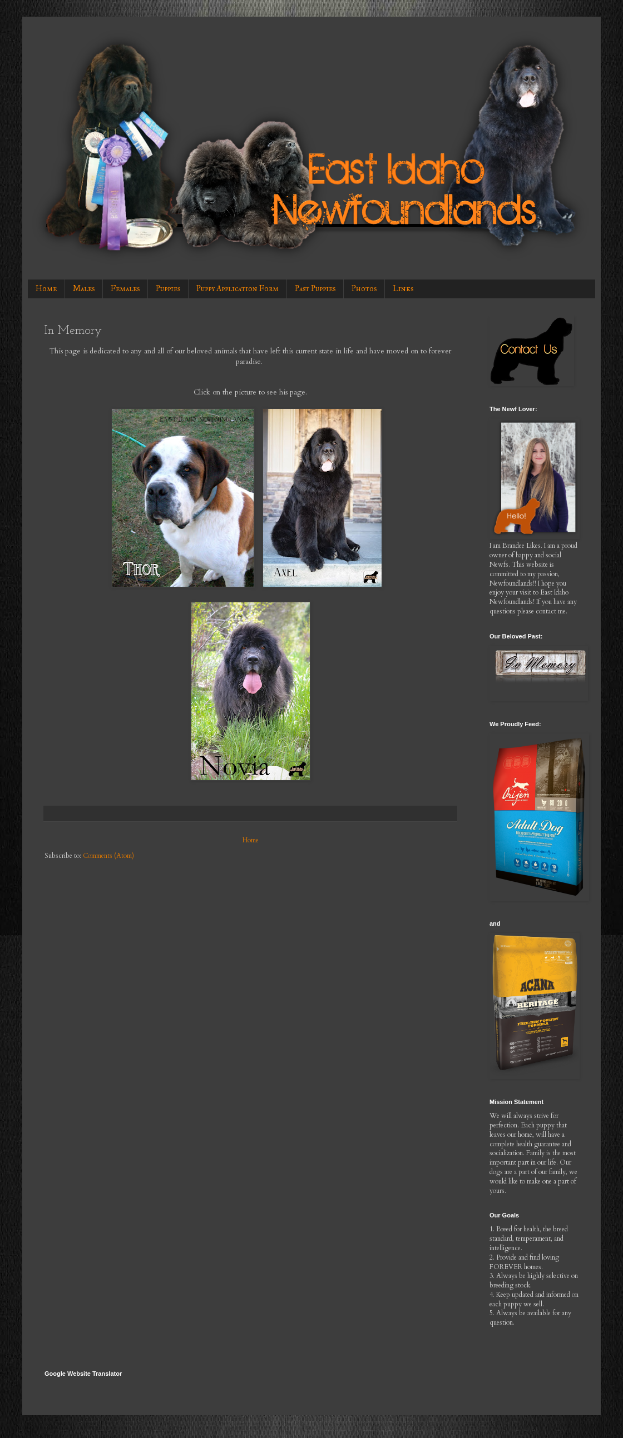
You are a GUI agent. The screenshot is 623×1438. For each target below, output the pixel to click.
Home (46, 288)
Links (403, 288)
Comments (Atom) (108, 855)
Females (125, 288)
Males (84, 288)
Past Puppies (315, 288)
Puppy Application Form (237, 288)
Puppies (168, 288)
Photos (364, 288)
